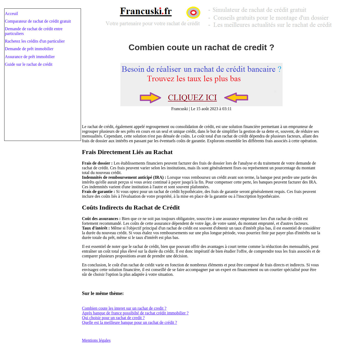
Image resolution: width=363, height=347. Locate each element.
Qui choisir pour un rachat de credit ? (113, 317)
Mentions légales (96, 340)
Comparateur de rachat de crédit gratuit (38, 21)
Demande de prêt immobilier (29, 49)
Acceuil (11, 13)
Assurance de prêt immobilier (30, 56)
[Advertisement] (43, 107)
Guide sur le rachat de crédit (29, 64)
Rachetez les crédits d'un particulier (35, 41)
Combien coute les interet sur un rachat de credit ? (124, 308)
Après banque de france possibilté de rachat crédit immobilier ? (135, 313)
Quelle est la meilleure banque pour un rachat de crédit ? (129, 322)
